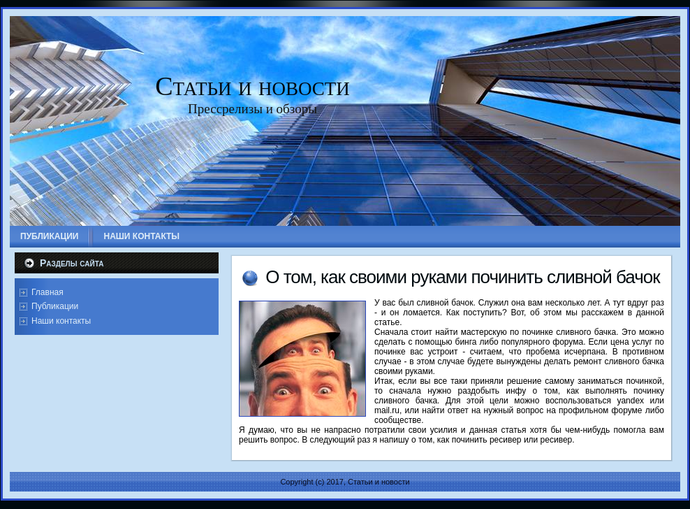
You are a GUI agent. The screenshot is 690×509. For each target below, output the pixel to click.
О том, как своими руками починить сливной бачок (462, 276)
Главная (47, 292)
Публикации (54, 306)
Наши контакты (61, 321)
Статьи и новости (252, 86)
